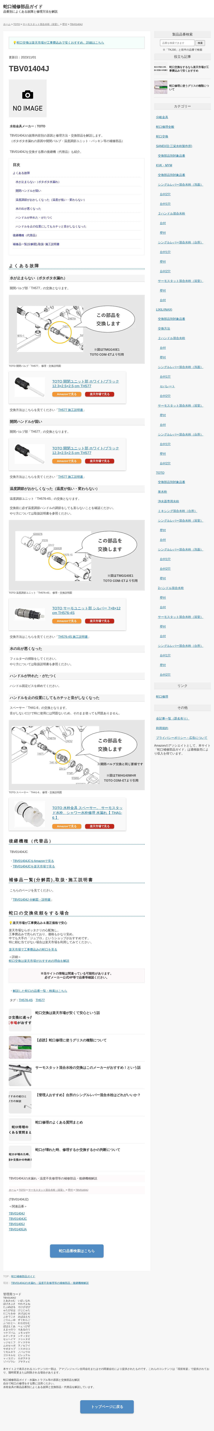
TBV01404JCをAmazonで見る (33, 861)
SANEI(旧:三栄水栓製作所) (174, 146)
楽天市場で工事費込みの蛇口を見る (33, 949)
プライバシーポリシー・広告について (181, 737)
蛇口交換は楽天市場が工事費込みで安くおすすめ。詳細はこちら (60, 42)
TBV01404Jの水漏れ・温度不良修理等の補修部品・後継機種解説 (50, 1282)
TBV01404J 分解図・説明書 (32, 899)
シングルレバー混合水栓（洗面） (180, 184)
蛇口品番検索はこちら (77, 1251)
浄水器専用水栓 (168, 501)
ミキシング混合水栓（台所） (177, 511)
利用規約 (162, 728)
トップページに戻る (107, 1407)
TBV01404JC (18, 1218)
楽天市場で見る (100, 394)
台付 (163, 223)
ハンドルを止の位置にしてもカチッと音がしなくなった (51, 226)
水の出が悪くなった (28, 208)
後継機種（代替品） (25, 235)
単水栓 (162, 491)
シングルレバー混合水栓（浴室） (180, 520)
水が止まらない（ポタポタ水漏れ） (38, 181)
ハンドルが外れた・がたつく (34, 217)
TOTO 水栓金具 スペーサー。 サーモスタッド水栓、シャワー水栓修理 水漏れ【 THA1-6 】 (87, 813)
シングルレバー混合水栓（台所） (180, 242)
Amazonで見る (67, 394)
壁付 (163, 232)
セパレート (167, 386)
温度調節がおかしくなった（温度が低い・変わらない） (51, 199)
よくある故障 (21, 173)
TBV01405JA (18, 1229)
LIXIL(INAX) (164, 309)
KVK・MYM (164, 165)
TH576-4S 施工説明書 (73, 636)
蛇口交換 (162, 136)
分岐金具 (162, 117)
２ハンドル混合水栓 (171, 213)
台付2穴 (165, 194)
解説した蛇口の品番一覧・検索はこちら (40, 990)
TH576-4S (26, 1000)
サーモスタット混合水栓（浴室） (180, 281)
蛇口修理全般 (165, 126)
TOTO (160, 472)
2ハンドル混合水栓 (171, 588)
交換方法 (164, 328)
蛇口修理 (162, 696)
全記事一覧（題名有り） (172, 718)
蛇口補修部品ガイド (23, 6)
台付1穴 (165, 203)
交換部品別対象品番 (171, 155)
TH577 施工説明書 (70, 410)
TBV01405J (17, 1224)
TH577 (40, 1000)
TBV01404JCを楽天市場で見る (34, 866)
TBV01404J (17, 1213)
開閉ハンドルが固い (28, 190)
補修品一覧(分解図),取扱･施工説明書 (36, 244)
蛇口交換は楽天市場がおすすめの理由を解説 (39, 960)
